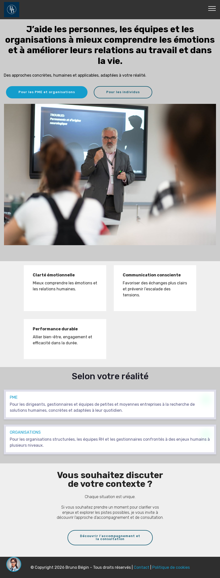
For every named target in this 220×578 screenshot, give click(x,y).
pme (14, 397)
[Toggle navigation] (212, 8)
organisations (25, 432)
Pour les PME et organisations (46, 92)
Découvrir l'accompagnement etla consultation (110, 537)
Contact (142, 567)
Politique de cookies (171, 567)
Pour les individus (123, 92)
